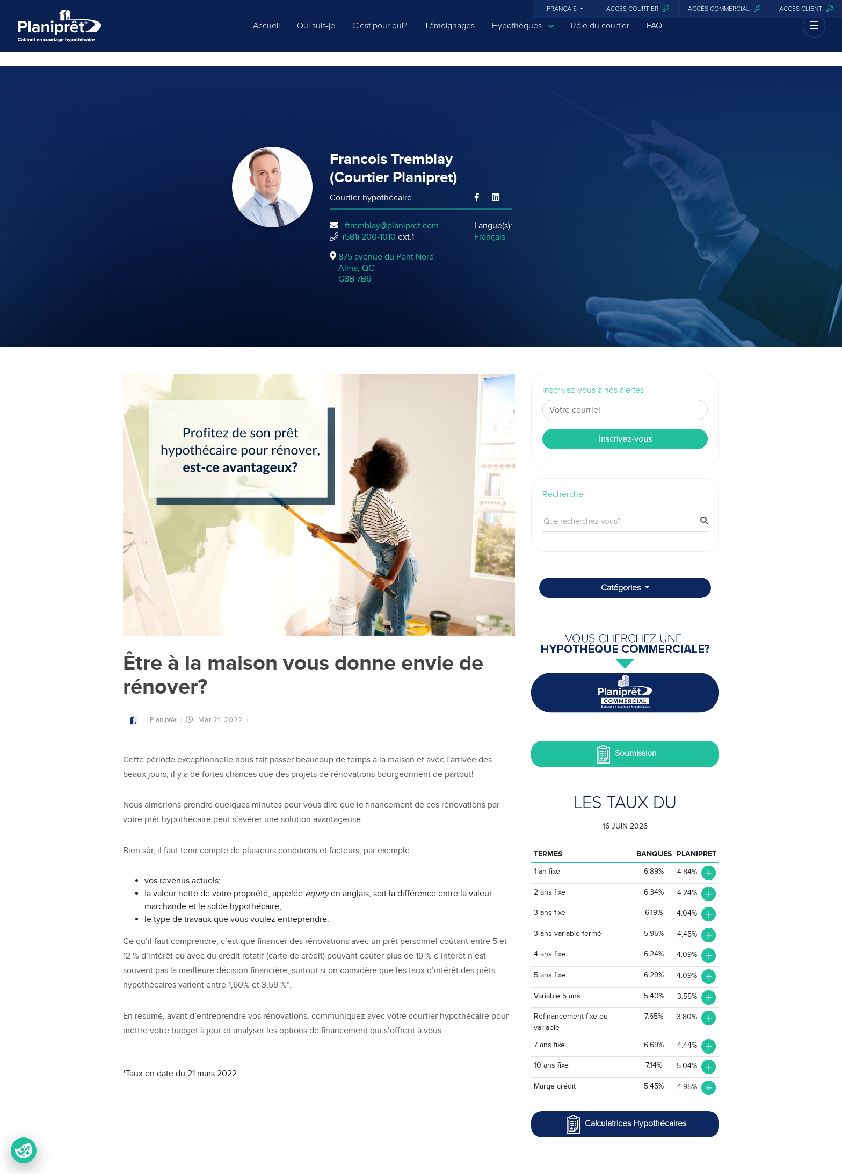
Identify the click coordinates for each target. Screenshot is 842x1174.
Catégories (622, 588)
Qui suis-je (316, 33)
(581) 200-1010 (369, 237)
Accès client (806, 8)
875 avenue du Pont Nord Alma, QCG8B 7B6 (386, 268)
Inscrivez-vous (625, 439)
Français (562, 9)
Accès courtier (637, 8)
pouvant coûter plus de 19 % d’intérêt (397, 955)
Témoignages (449, 33)
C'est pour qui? (379, 33)
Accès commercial (724, 8)
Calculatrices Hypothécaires (625, 1124)
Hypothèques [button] (523, 33)
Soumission (625, 754)
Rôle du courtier (600, 33)
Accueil (266, 33)
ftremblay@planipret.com (392, 225)
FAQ (654, 33)
